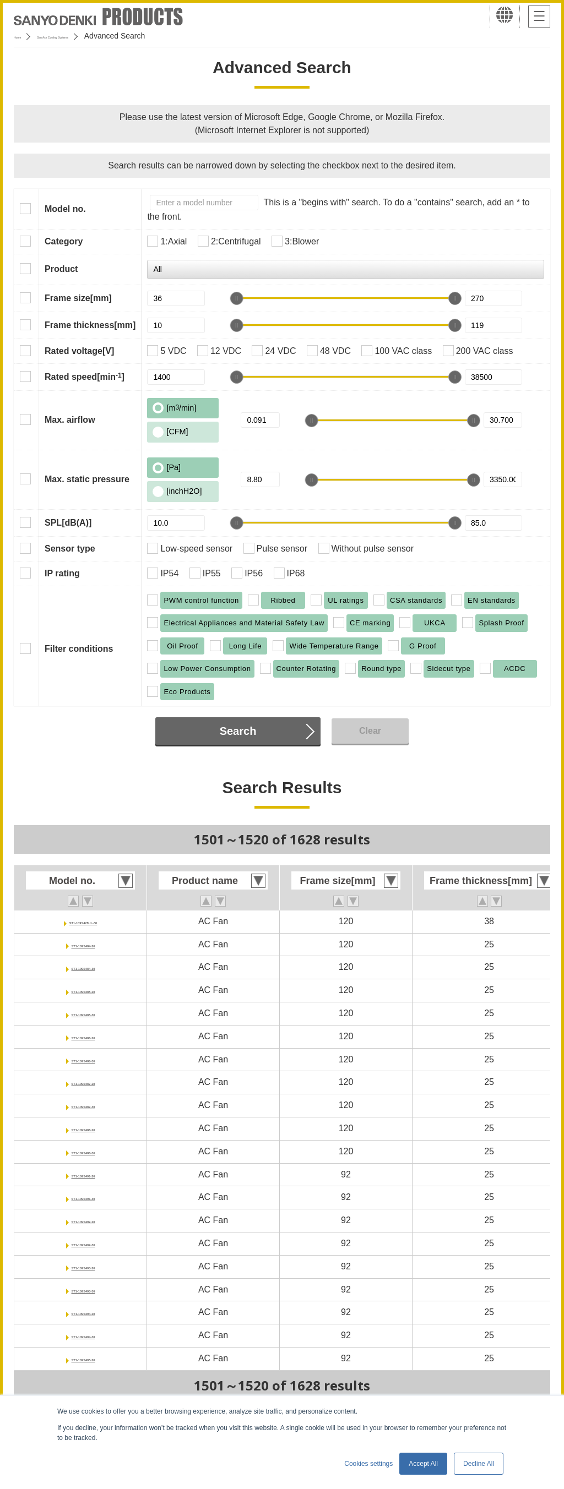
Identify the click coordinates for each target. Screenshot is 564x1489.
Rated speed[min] (84, 376)
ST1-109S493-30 (83, 1289)
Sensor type (70, 548)
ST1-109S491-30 (83, 1197)
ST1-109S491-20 (83, 1174)
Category (64, 241)
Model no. (65, 209)
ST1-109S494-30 (83, 1335)
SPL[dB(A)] (68, 522)
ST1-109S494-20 (83, 1312)
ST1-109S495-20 (83, 1358)
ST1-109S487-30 (83, 1105)
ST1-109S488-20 (83, 1128)
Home (24, 35)
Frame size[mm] (78, 298)
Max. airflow (70, 419)
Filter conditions (79, 648)
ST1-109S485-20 (83, 990)
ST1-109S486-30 (83, 1059)
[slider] (236, 298)
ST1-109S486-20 (83, 1036)
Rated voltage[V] (79, 351)
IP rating (62, 573)
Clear (370, 730)
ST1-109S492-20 (83, 1220)
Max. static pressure (87, 479)
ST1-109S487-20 (83, 1082)
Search (238, 731)
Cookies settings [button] (368, 1464)
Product (61, 269)
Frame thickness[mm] (90, 325)
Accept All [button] (423, 1464)
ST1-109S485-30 (83, 1013)
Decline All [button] (478, 1464)
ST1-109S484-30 (83, 967)
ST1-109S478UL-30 (83, 921)
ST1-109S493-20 (83, 1266)
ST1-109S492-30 (83, 1243)
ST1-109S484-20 (83, 944)
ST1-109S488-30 (83, 1151)
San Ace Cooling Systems (94, 35)
